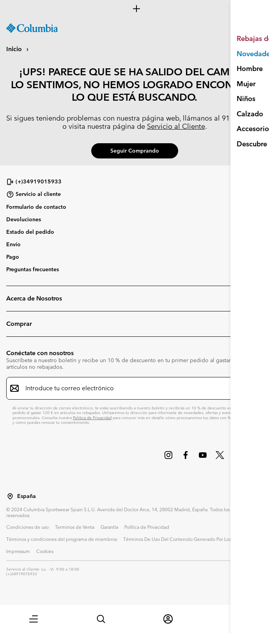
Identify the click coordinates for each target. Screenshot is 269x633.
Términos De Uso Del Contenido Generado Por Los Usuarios (186, 539)
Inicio (14, 49)
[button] (33, 619)
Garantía (109, 527)
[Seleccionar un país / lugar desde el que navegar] (10, 496)
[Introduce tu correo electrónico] (130, 388)
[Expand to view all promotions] (134, 8)
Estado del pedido (30, 231)
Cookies (44, 551)
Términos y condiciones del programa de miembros (61, 539)
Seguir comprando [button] (134, 150)
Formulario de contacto (36, 206)
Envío (13, 244)
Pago (12, 256)
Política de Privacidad (92, 417)
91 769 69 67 (242, 118)
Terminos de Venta (74, 527)
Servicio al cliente (33, 194)
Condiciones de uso (27, 527)
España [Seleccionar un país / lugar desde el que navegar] (26, 496)
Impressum (18, 551)
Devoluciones (23, 219)
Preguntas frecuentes (32, 269)
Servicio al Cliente (176, 126)
